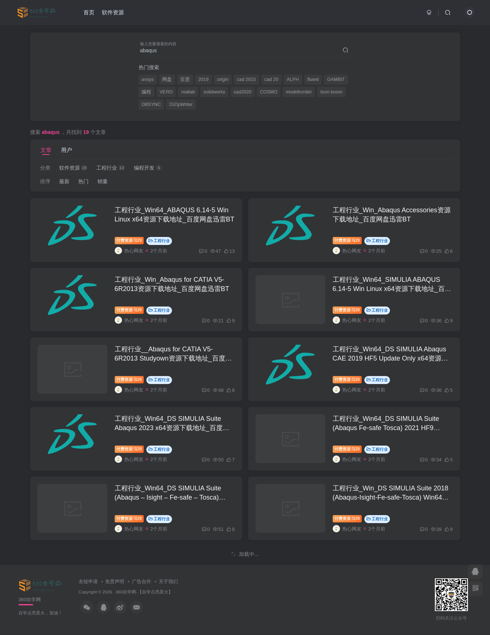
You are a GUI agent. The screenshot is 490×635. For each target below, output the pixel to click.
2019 (203, 79)
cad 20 (271, 79)
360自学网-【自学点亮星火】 (144, 591)
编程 (146, 92)
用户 (66, 150)
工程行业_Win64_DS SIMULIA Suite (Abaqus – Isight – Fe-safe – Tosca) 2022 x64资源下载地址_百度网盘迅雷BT (174, 497)
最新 (64, 181)
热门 (83, 181)
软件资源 (113, 12)
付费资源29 (129, 240)
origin (222, 79)
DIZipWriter (181, 104)
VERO (166, 92)
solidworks (214, 92)
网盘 (167, 79)
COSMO (269, 92)
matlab (188, 92)
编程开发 (148, 167)
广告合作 (141, 581)
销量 (102, 181)
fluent (313, 79)
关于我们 (168, 581)
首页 (88, 12)
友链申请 (88, 581)
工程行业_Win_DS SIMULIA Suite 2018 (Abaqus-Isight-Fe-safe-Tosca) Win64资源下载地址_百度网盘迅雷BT (391, 497)
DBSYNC (151, 104)
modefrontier (299, 92)
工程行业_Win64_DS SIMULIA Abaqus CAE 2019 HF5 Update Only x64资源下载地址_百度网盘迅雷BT (390, 358)
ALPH (293, 79)
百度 (185, 79)
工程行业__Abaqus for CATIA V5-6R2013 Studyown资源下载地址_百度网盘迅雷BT (173, 358)
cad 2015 (246, 79)
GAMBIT (336, 79)
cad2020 (242, 92)
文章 (45, 150)
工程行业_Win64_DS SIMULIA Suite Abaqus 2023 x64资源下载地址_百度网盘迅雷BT (172, 428)
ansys (148, 79)
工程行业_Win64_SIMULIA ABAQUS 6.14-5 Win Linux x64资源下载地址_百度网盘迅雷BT (392, 289)
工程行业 (110, 167)
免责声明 (114, 581)
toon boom (332, 92)
